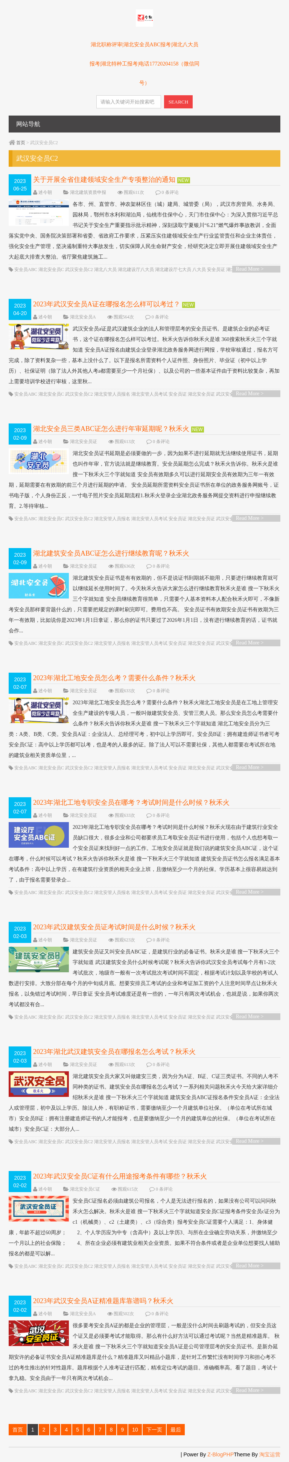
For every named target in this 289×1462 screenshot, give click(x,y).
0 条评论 (170, 192)
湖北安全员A (83, 317)
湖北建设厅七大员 (173, 269)
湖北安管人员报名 (112, 394)
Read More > (250, 269)
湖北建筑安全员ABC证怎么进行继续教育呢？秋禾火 (111, 553)
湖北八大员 (105, 269)
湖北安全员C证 (85, 1189)
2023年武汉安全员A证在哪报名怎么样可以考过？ (106, 304)
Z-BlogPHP (220, 1454)
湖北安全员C (51, 269)
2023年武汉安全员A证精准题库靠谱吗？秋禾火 (103, 1301)
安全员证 (216, 269)
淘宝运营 (269, 1454)
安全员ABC (25, 269)
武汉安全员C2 (79, 269)
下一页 (154, 1430)
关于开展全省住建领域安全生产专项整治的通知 (104, 179)
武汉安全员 (227, 394)
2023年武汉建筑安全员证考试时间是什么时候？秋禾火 (114, 927)
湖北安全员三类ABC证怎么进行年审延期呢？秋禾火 (111, 429)
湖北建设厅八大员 (136, 269)
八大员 (199, 269)
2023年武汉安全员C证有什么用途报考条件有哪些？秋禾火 (120, 1176)
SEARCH (179, 102)
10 (135, 1430)
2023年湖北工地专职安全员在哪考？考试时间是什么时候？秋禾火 (131, 802)
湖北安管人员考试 (149, 394)
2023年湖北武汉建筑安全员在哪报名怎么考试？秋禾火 (114, 1051)
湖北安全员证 (201, 394)
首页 (20, 142)
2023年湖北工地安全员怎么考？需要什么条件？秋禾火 (114, 678)
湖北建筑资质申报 (88, 192)
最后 (175, 1430)
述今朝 (45, 192)
